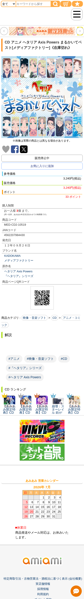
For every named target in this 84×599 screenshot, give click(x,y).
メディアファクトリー (18, 260)
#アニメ (14, 358)
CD (54, 317)
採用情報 (43, 589)
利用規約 (43, 594)
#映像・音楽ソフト (40, 358)
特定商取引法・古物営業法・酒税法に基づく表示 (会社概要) (43, 578)
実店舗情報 (43, 583)
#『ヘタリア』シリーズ (25, 368)
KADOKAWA (12, 255)
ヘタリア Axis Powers (18, 271)
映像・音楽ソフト (34, 317)
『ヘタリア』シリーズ (18, 276)
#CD (64, 358)
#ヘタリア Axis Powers (25, 377)
